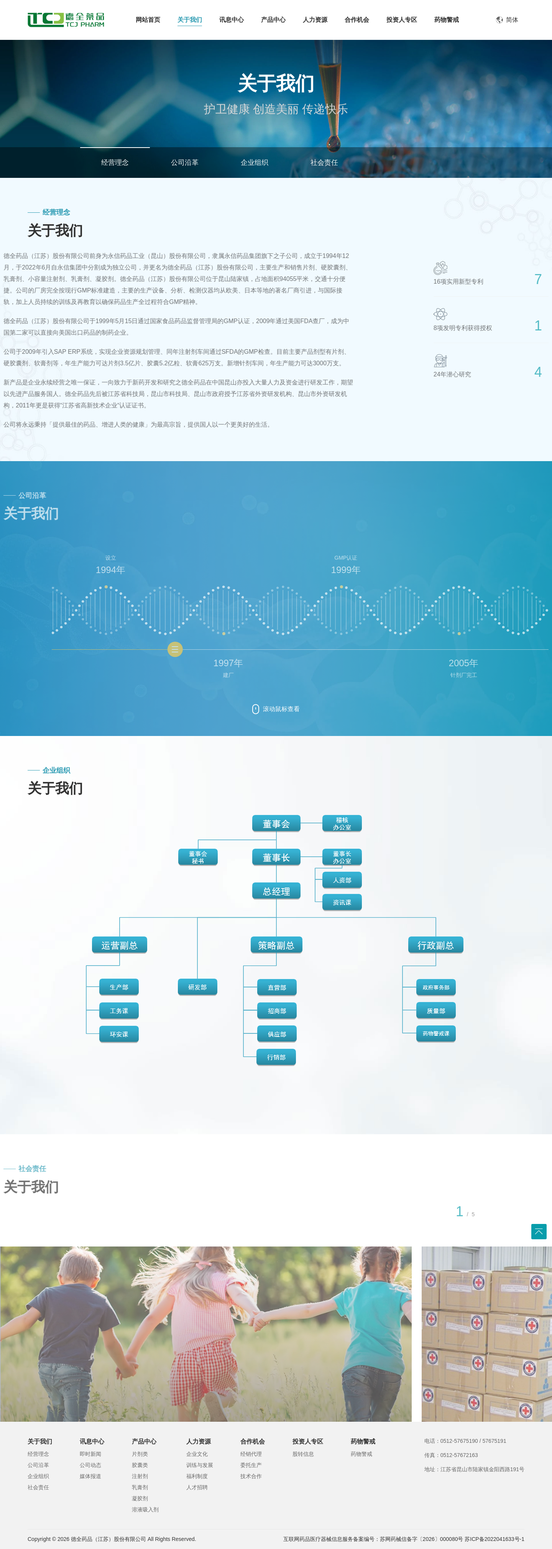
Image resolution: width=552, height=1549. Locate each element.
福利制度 (197, 1476)
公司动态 (90, 1465)
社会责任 (324, 162)
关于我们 (40, 1441)
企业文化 (197, 1454)
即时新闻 (90, 1454)
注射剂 (140, 1476)
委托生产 (251, 1465)
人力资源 (198, 1441)
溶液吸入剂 (145, 1509)
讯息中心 (92, 1441)
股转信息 (303, 1454)
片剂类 (140, 1454)
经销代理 (251, 1454)
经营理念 (115, 162)
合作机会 (252, 1441)
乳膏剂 (140, 1487)
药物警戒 (363, 1441)
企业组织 (254, 162)
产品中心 (144, 1441)
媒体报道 (90, 1476)
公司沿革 (185, 162)
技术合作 (251, 1476)
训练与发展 (199, 1465)
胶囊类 (140, 1465)
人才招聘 (197, 1487)
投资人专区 (307, 1441)
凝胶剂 (140, 1498)
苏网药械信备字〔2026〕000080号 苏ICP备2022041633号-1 (452, 1539)
